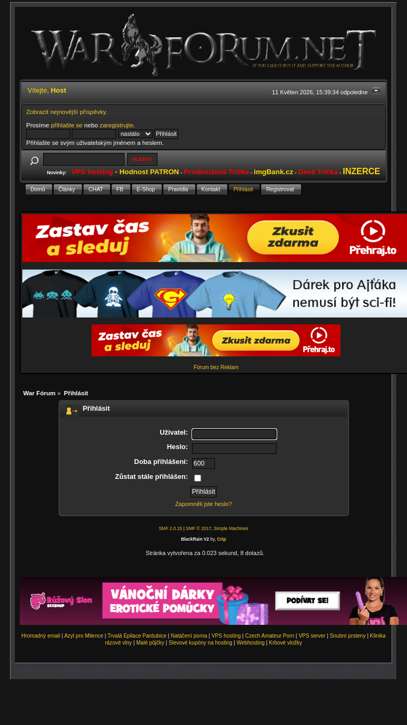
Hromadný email (40, 636)
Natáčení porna (189, 636)
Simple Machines (231, 528)
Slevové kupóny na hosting (200, 643)
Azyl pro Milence (83, 636)
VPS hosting (226, 636)
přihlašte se (66, 124)
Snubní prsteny (348, 636)
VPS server (312, 636)
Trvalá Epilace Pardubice (137, 636)
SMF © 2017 (198, 528)
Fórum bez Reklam (216, 367)
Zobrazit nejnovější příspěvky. (66, 111)
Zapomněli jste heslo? (203, 504)
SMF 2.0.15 (170, 528)
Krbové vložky (285, 643)
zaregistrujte (116, 124)
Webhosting (251, 643)
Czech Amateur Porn (269, 636)
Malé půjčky (150, 643)
